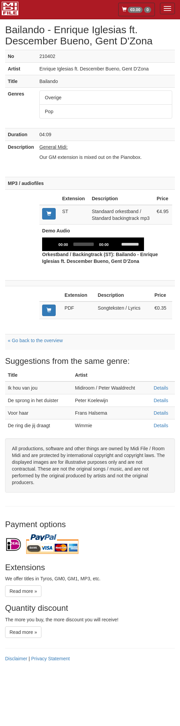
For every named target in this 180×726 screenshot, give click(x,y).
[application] (93, 298)
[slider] (83, 298)
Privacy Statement (50, 712)
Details (161, 441)
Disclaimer (16, 712)
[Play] (51, 298)
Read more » (23, 645)
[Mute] (116, 298)
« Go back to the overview (35, 394)
